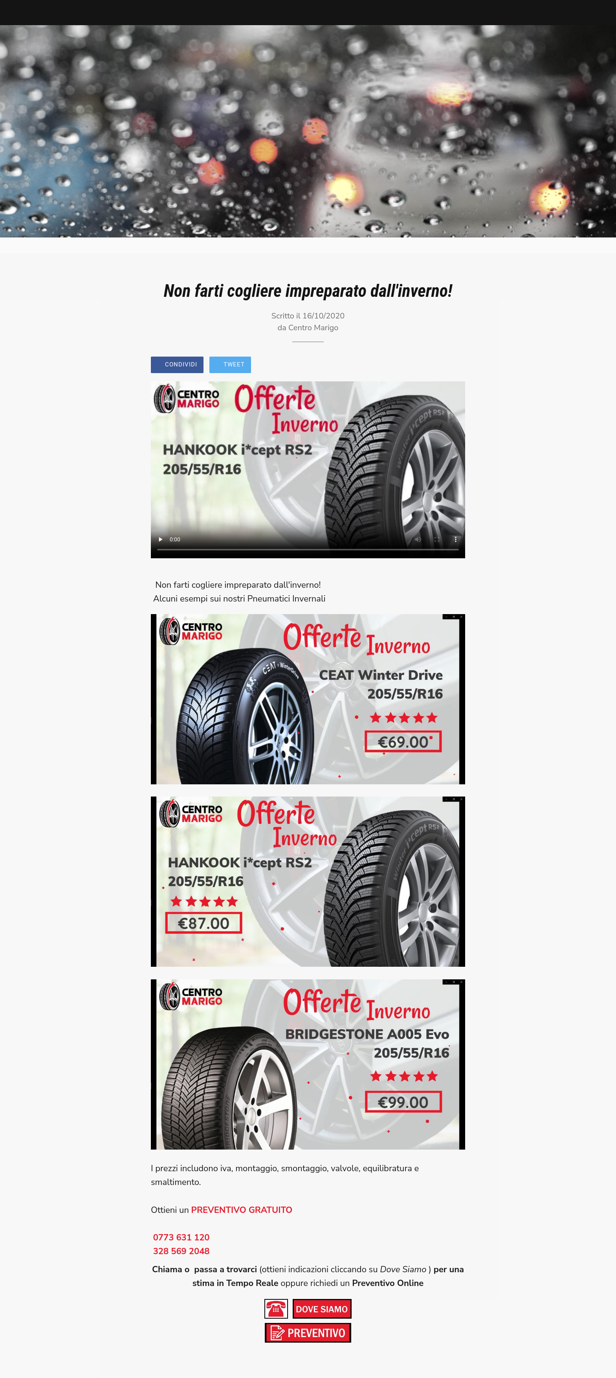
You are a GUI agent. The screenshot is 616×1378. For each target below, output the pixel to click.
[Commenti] (455, 365)
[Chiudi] (15, 12)
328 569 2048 (181, 1251)
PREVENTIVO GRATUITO (242, 1210)
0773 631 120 (181, 1238)
